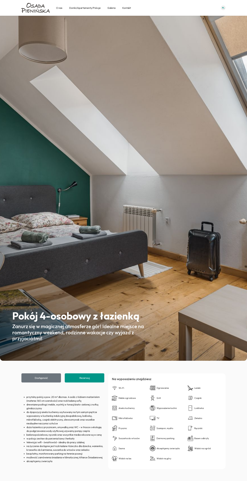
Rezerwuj (84, 377)
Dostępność (41, 377)
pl (223, 8)
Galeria (111, 7)
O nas (59, 7)
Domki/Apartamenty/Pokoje (85, 7)
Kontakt (126, 7)
